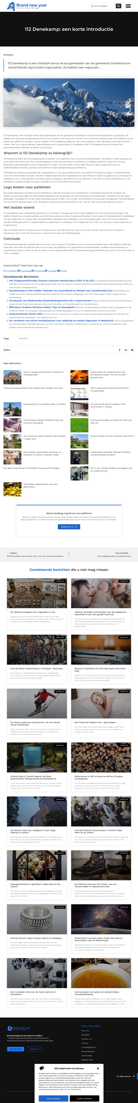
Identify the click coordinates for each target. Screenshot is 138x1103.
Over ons (85, 1031)
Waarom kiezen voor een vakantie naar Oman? (112, 436)
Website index (87, 1060)
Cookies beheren (84, 1098)
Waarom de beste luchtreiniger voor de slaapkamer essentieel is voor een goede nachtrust (101, 613)
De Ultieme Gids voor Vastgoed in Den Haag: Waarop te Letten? (32, 831)
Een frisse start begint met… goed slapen (95, 722)
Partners (86, 1039)
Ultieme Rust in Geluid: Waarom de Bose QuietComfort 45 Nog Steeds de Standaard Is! (33, 777)
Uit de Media (86, 1056)
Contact (84, 1043)
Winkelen (8, 55)
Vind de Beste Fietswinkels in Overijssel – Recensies (36, 668)
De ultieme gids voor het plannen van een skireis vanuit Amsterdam (35, 723)
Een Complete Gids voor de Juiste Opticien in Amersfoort (33, 993)
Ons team (85, 1035)
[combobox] (102, 6)
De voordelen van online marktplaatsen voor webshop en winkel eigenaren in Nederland (61, 320)
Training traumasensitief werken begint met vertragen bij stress (33, 388)
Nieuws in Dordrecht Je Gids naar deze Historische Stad (100, 669)
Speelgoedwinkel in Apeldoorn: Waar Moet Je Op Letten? (35, 885)
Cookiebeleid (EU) (88, 1047)
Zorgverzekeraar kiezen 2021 (25, 314)
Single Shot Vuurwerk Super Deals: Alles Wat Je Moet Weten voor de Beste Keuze (98, 939)
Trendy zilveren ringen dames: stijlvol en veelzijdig (35, 938)
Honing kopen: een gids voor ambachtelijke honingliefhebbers (97, 993)
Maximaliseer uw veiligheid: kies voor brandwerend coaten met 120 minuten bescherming (108, 375)
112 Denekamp (72, 233)
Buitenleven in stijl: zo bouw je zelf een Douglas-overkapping (99, 777)
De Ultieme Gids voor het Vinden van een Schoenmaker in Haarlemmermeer (96, 885)
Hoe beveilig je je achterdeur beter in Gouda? (44, 404)
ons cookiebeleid (74, 1089)
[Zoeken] (118, 6)
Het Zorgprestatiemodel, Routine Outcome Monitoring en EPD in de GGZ (51, 280)
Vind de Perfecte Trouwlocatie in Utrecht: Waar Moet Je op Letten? (98, 831)
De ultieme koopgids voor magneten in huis (32, 612)
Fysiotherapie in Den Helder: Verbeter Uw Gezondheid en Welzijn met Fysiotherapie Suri (61, 290)
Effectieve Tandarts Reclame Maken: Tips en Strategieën (42, 307)
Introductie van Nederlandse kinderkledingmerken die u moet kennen (50, 300)
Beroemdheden (88, 1051)
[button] (98, 1068)
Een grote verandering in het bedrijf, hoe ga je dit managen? (31, 468)
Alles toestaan (53, 1098)
